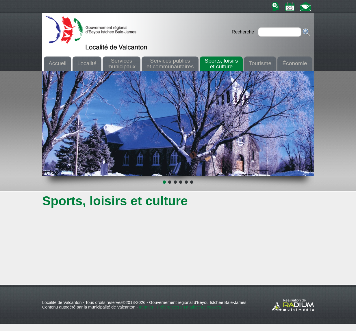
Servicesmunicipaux (121, 63)
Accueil (57, 63)
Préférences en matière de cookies (189, 307)
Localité (87, 63)
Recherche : (245, 31)
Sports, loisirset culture (221, 63)
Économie (294, 63)
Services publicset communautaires (170, 63)
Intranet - (148, 307)
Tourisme (260, 63)
